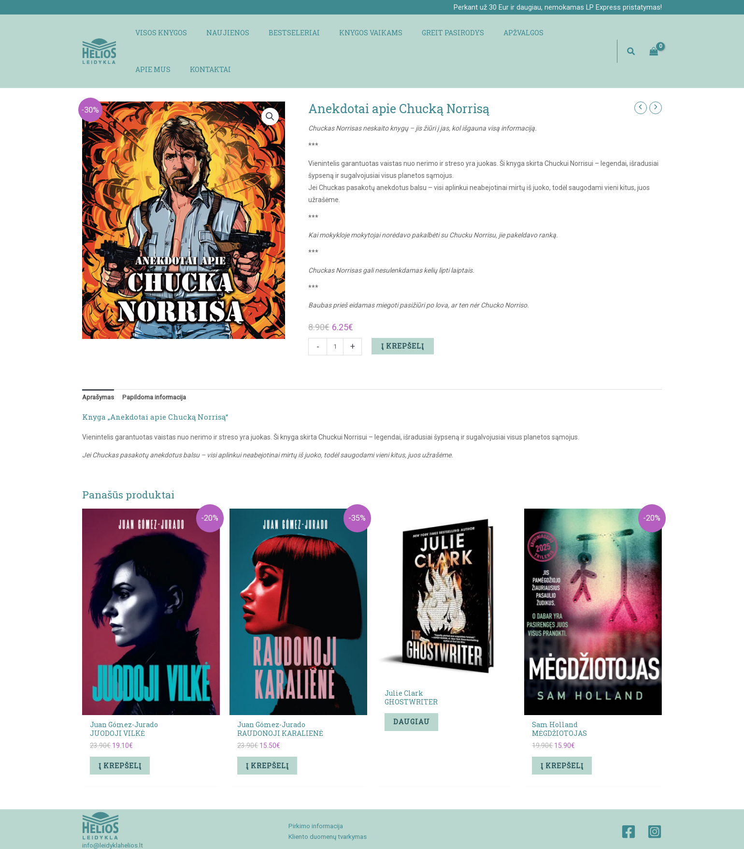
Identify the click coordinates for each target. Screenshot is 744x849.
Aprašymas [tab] (99, 364)
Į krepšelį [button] (123, 734)
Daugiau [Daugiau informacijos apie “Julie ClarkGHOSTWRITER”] (415, 690)
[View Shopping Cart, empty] (654, 34)
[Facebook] (628, 802)
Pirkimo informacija (313, 796)
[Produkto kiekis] (335, 313)
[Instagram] (654, 802)
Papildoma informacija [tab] (160, 364)
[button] (631, 35)
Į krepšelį (403, 312)
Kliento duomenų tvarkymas (326, 807)
